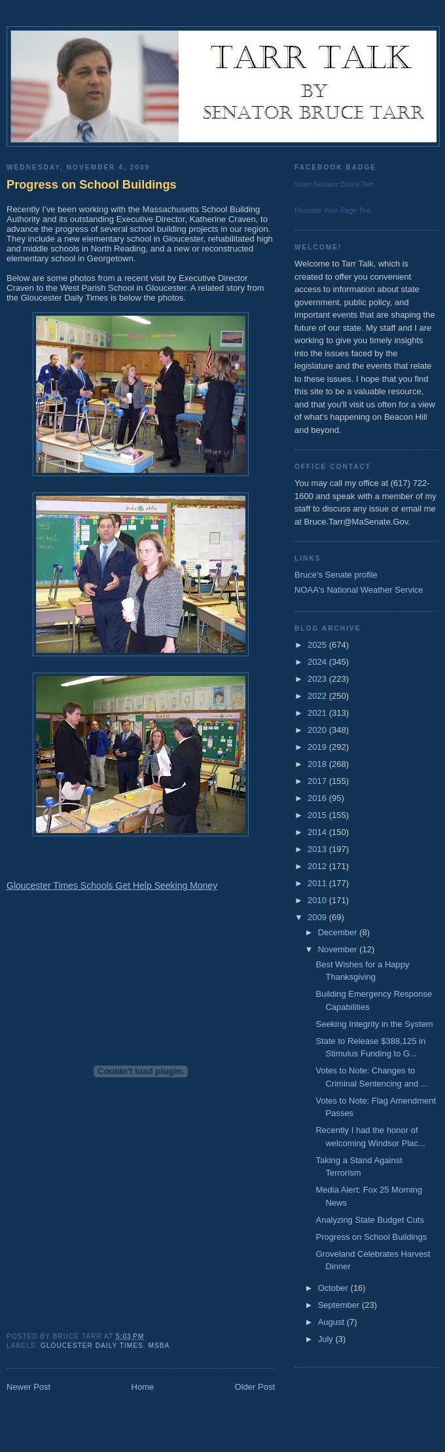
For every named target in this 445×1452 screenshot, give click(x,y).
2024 (318, 662)
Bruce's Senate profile (336, 575)
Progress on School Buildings (92, 184)
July (327, 1339)
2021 (318, 713)
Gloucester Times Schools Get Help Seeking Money (112, 885)
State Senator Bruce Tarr (334, 184)
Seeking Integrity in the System (374, 1024)
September (340, 1305)
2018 (318, 764)
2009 (318, 917)
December (339, 932)
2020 (318, 730)
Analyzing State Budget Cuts (369, 1220)
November (339, 949)
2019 (318, 747)
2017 (318, 781)
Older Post (255, 1387)
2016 (318, 798)
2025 (318, 645)
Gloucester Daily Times (92, 1345)
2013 (318, 849)
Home (143, 1387)
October (334, 1288)
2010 (318, 900)
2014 (318, 832)
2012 (318, 866)
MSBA (158, 1345)
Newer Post (28, 1387)
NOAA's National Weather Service (358, 590)
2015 (318, 815)
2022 (318, 696)
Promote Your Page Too (332, 210)
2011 (318, 883)
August (332, 1322)
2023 (318, 679)
